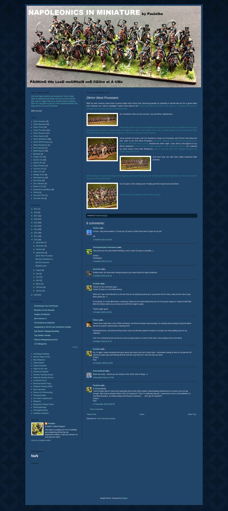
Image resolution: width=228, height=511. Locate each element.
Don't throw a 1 (40, 319)
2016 (36, 219)
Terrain (36, 192)
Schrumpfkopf (99, 371)
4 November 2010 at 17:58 (103, 378)
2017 (36, 216)
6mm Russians (39, 148)
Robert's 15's (38, 186)
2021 (36, 209)
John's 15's (37, 172)
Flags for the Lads (40, 369)
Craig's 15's (37, 157)
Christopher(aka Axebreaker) (105, 247)
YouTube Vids (38, 198)
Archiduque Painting (41, 354)
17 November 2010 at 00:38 (104, 404)
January (39, 291)
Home (142, 414)
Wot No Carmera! (42, 262)
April (38, 280)
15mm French (38, 127)
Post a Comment (96, 409)
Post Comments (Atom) (106, 419)
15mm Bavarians (39, 124)
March (38, 284)
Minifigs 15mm (38, 175)
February (39, 287)
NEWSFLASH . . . (42, 266)
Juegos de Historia (42, 314)
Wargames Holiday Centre (43, 404)
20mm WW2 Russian (41, 142)
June (38, 277)
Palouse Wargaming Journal (46, 340)
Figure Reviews (39, 166)
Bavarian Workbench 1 (44, 259)
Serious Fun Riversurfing (42, 392)
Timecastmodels (39, 395)
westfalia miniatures (41, 413)
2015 (36, 223)
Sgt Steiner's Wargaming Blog (46, 331)
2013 (36, 229)
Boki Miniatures (39, 360)
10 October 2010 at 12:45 (103, 363)
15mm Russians (39, 133)
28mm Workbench (40, 145)
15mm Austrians (39, 121)
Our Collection (38, 184)
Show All (75, 347)
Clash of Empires (40, 366)
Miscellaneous (38, 178)
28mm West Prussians (44, 256)
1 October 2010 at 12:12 (102, 261)
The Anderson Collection (44, 323)
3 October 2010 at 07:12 (102, 341)
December (40, 243)
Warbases (37, 401)
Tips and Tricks (39, 195)
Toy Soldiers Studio (42, 335)
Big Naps (36, 154)
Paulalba (96, 284)
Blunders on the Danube (44, 310)
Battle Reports (38, 151)
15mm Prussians (39, 130)
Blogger (124, 498)
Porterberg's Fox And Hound (46, 306)
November (40, 246)
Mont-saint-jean (39, 389)
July (38, 274)
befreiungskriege (39, 407)
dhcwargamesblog (40, 410)
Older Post (192, 414)
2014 (36, 226)
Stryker (96, 228)
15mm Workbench (40, 139)
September (40, 253)
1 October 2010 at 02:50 (102, 240)
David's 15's (38, 160)
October (39, 249)
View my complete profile (40, 440)
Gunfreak (97, 269)
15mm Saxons (38, 136)
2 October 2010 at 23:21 (102, 312)
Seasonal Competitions (42, 190)
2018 (36, 212)
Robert (96, 320)
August (39, 270)
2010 (36, 240)
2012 (36, 233)
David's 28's (38, 163)
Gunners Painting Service (43, 375)
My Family (37, 180)
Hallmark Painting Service (43, 378)
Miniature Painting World (42, 386)
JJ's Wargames (40, 344)
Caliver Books (38, 363)
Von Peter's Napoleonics (42, 398)
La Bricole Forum (40, 380)
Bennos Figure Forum (41, 357)
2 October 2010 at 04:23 (102, 276)
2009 (36, 295)
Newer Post (91, 414)
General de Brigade (40, 372)
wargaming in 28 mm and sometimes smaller (52, 327)
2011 (36, 236)
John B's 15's (38, 169)
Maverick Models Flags (42, 384)
